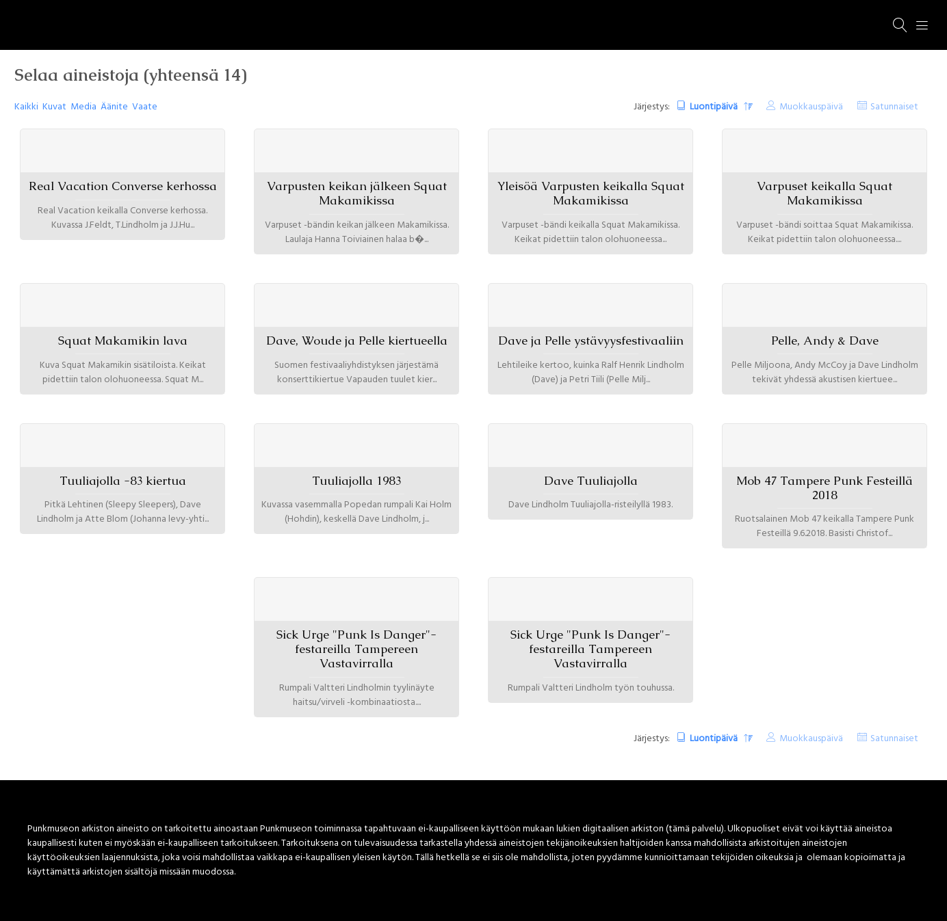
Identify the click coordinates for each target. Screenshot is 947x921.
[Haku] (900, 25)
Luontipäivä (715, 107)
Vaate (144, 107)
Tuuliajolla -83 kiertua (123, 480)
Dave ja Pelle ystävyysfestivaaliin (591, 340)
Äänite (114, 107)
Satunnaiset (894, 107)
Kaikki (26, 107)
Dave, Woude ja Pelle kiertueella (356, 340)
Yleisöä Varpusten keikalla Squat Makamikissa (590, 193)
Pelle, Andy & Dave (825, 340)
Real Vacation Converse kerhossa (123, 185)
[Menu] (922, 25)
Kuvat (54, 107)
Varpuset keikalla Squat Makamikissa (824, 193)
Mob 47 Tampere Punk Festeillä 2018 (824, 488)
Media (83, 107)
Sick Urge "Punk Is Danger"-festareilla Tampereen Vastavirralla (356, 649)
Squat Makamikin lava (122, 340)
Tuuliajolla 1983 (356, 480)
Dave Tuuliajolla (591, 480)
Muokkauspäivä (811, 107)
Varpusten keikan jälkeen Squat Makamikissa (357, 193)
